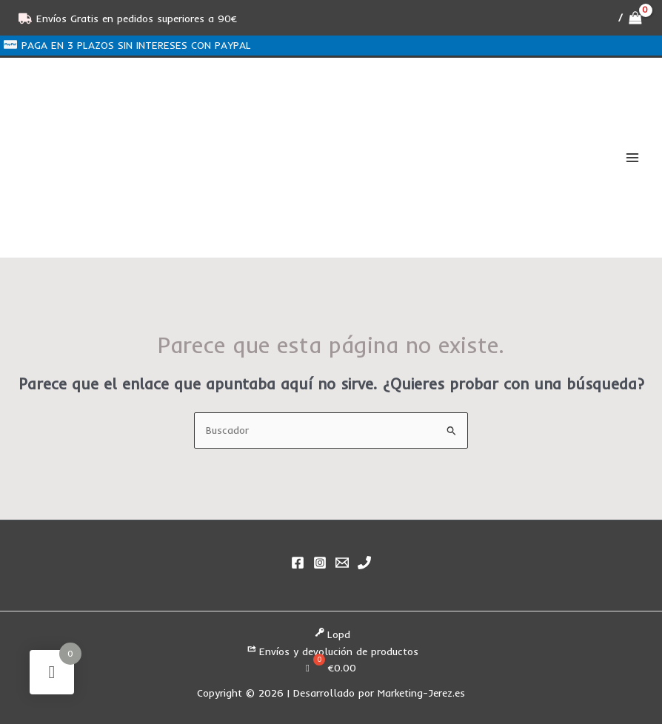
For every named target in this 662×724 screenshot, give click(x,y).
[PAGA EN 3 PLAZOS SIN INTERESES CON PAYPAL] (127, 44)
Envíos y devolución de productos (331, 651)
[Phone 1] (364, 562)
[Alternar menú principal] (633, 158)
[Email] (342, 562)
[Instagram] (320, 562)
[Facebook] (297, 562)
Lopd (331, 635)
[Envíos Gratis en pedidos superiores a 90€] (128, 18)
